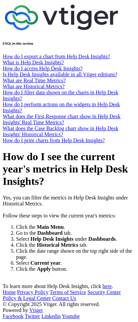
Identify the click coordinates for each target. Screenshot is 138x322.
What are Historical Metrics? (33, 86)
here (107, 286)
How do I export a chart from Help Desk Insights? (56, 56)
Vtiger (36, 310)
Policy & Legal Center (27, 298)
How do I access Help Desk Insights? (43, 68)
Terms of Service (68, 292)
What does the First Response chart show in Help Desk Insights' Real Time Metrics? (61, 119)
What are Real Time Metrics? (34, 80)
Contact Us (64, 298)
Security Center (104, 292)
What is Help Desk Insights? (33, 62)
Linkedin (51, 316)
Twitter (32, 316)
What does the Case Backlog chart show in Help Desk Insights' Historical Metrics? (60, 131)
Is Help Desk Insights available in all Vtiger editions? (60, 74)
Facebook (13, 316)
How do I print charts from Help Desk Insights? (54, 140)
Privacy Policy (32, 292)
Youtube (71, 316)
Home (9, 292)
